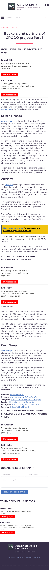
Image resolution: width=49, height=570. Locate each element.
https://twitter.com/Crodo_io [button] (21, 402)
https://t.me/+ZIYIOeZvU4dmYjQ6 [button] (26, 400)
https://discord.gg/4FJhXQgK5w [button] (23, 397)
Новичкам (12, 557)
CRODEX (9, 185)
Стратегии (29, 557)
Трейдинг (37, 557)
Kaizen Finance (8, 121)
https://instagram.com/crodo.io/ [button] (26, 404)
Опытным (20, 557)
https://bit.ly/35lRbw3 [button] (19, 407)
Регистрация (9, 74)
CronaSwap (6, 351)
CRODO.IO (6, 109)
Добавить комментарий (14, 492)
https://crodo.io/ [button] (17, 395)
